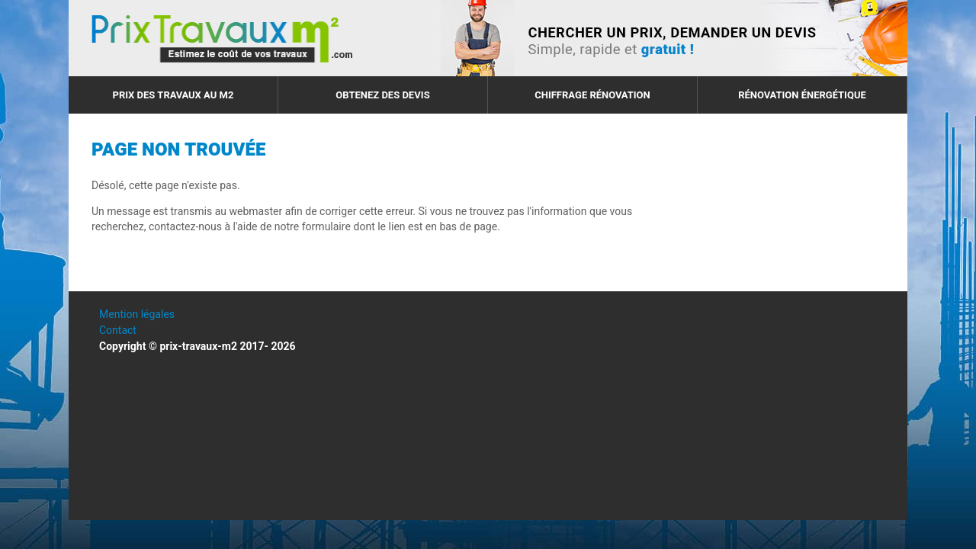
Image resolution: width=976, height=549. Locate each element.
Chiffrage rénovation (592, 95)
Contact (117, 331)
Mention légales (137, 315)
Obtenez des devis (382, 95)
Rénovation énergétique (802, 95)
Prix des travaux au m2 (173, 95)
